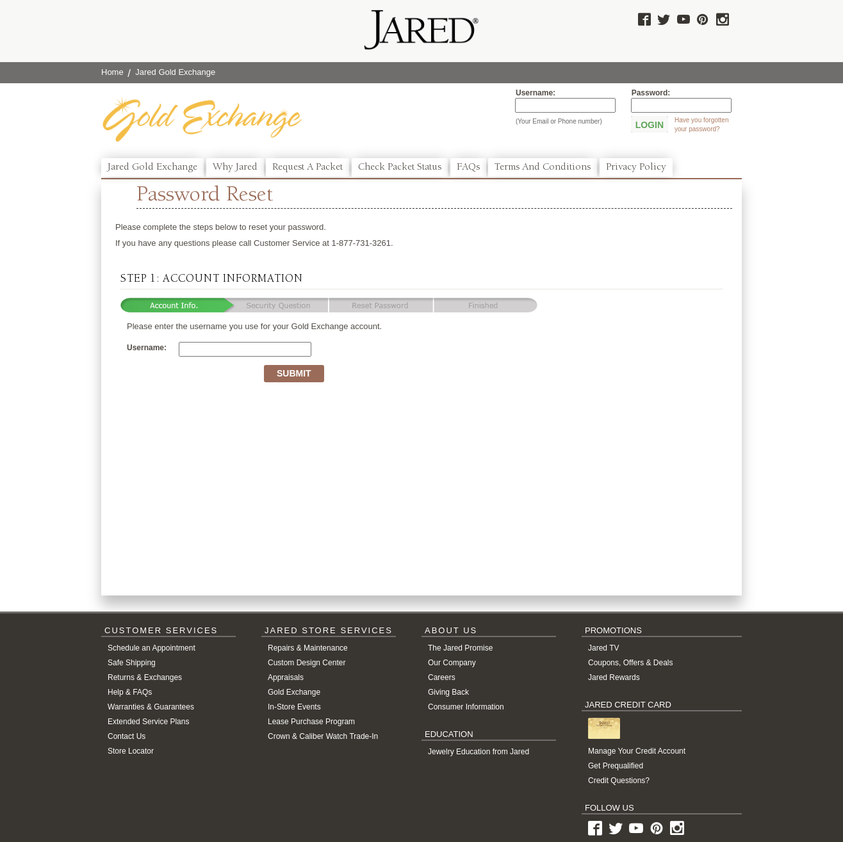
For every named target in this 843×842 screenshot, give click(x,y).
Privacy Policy (636, 168)
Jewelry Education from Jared (478, 751)
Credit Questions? (619, 780)
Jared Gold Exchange (152, 168)
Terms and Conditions (543, 168)
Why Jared (235, 168)
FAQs (468, 168)
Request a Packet (307, 168)
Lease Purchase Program (311, 721)
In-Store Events (294, 706)
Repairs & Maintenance (308, 648)
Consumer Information (466, 706)
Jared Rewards (614, 677)
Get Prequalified (615, 765)
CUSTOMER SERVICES (161, 630)
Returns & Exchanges (145, 677)
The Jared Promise (460, 648)
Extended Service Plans (148, 721)
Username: (535, 92)
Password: (651, 92)
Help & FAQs (130, 692)
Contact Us (126, 736)
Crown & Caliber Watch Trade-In (323, 736)
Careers (441, 677)
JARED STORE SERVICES (329, 630)
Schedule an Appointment (151, 648)
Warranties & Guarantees (151, 706)
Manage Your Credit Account (636, 751)
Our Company (452, 662)
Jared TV (603, 648)
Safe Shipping (132, 662)
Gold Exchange (294, 692)
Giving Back (448, 692)
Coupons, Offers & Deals (630, 662)
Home (112, 72)
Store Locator (131, 751)
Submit (294, 373)
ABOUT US (451, 630)
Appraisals (286, 677)
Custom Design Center (306, 662)
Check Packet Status (399, 168)
